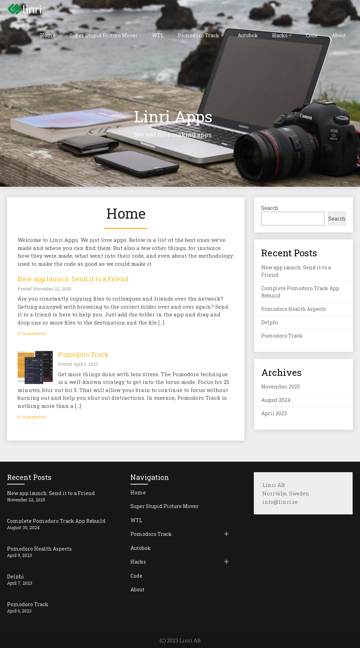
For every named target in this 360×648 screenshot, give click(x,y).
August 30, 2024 (23, 527)
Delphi (269, 322)
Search (269, 208)
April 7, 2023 (19, 583)
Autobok (248, 35)
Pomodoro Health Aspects (293, 309)
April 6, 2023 (19, 611)
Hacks (280, 35)
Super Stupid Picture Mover (104, 35)
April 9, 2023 (19, 555)
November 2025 (280, 386)
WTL (158, 35)
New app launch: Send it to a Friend (73, 279)
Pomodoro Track (198, 35)
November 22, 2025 (26, 499)
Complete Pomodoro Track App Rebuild (56, 521)
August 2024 (275, 400)
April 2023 (274, 413)
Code (312, 35)
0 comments (32, 333)
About (339, 35)
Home (48, 35)
